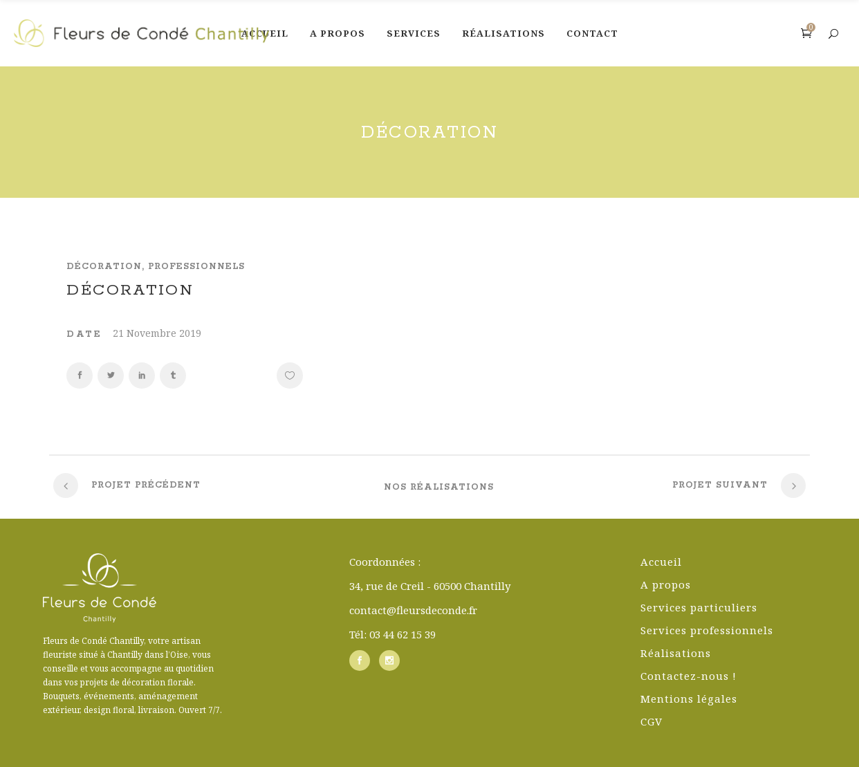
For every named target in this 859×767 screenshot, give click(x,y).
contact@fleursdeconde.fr (413, 610)
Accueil (661, 562)
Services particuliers (698, 607)
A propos (665, 584)
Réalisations (675, 653)
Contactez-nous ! (688, 676)
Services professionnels (706, 630)
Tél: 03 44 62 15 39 (392, 634)
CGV (651, 721)
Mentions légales (688, 698)
